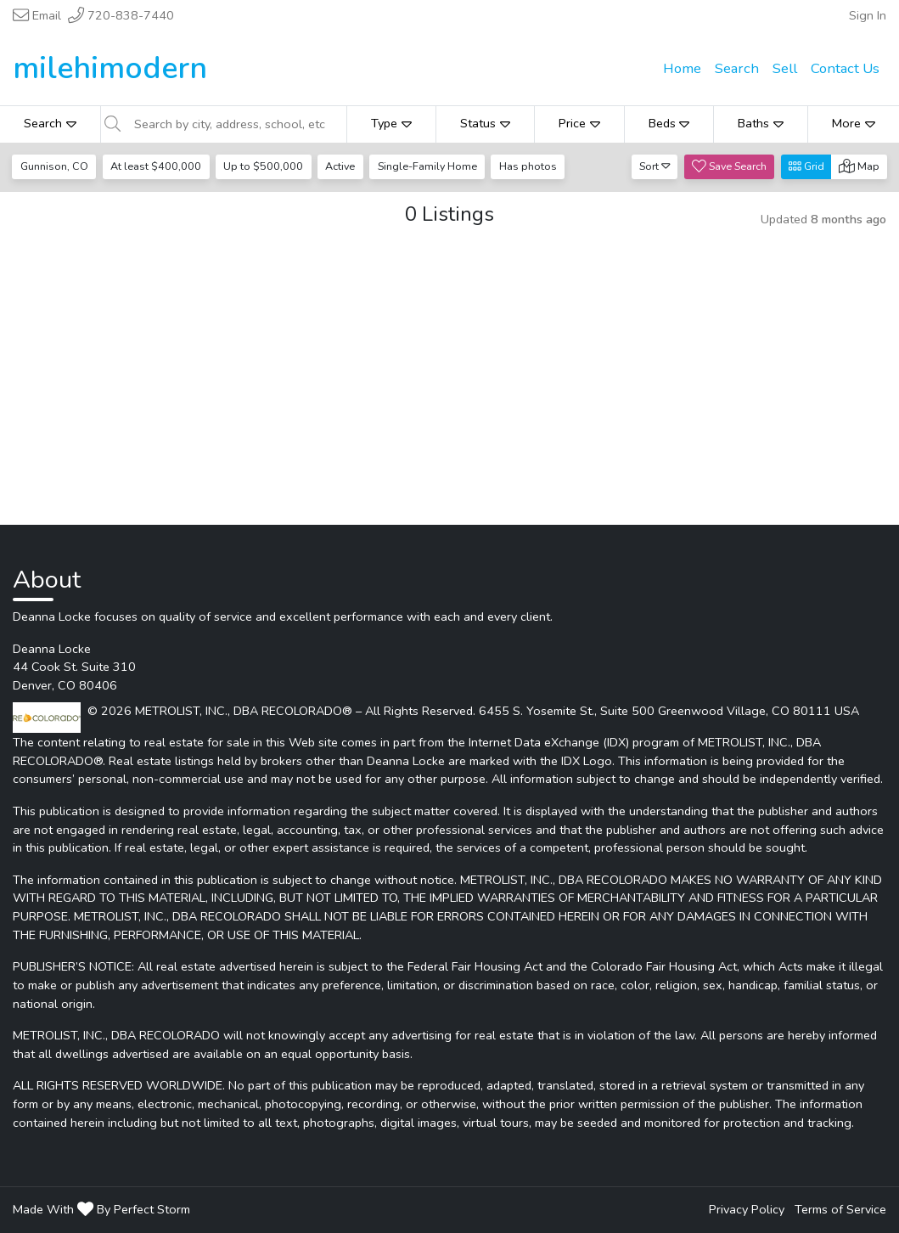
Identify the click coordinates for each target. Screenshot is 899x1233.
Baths (761, 123)
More (853, 123)
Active (340, 166)
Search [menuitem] (737, 68)
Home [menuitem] (682, 68)
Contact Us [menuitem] (845, 68)
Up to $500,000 (263, 166)
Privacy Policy (746, 1209)
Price (579, 123)
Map (859, 166)
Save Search (729, 166)
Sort (655, 166)
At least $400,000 (155, 166)
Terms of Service (840, 1209)
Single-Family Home (427, 166)
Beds (669, 123)
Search (50, 123)
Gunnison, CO (54, 166)
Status (485, 123)
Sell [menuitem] (785, 68)
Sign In (867, 15)
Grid (806, 166)
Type (391, 123)
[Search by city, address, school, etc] (235, 124)
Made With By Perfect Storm (101, 1209)
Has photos (528, 166)
